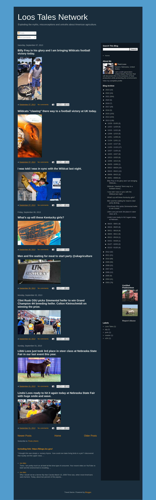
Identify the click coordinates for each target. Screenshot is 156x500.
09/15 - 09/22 (113, 171)
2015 (108, 114)
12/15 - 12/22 (113, 130)
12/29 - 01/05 (113, 123)
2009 (108, 262)
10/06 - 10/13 (113, 161)
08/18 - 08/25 (113, 227)
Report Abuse (129, 321)
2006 (108, 272)
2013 (108, 120)
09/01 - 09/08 (113, 178)
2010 (108, 259)
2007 (108, 269)
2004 (108, 279)
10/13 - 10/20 (113, 157)
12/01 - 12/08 (113, 137)
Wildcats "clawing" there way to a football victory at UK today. (57, 111)
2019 (108, 103)
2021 (108, 96)
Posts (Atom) (33, 441)
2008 (108, 265)
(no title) (23, 463)
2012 (108, 252)
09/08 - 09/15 (113, 174)
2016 (108, 110)
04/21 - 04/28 (113, 241)
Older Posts (90, 435)
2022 (108, 93)
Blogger (88, 492)
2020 (108, 100)
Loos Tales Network (53, 17)
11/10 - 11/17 (113, 144)
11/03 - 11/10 (113, 147)
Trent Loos (121, 64)
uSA (106, 338)
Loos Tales (109, 326)
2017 (108, 107)
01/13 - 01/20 (113, 248)
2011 (108, 255)
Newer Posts (25, 435)
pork (106, 332)
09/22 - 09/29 (113, 168)
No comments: (43, 105)
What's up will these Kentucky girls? (41, 217)
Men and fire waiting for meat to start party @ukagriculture (55, 256)
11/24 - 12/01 (113, 140)
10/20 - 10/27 (113, 154)
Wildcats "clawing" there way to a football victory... (120, 187)
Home (57, 435)
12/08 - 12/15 (113, 134)
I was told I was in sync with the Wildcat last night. (50, 168)
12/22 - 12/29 (113, 127)
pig (106, 329)
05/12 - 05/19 (113, 237)
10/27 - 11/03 (113, 151)
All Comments (24, 37)
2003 (108, 282)
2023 (108, 90)
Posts (21, 33)
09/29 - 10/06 (113, 164)
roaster (107, 335)
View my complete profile (112, 81)
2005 (108, 276)
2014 (108, 117)
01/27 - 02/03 (113, 244)
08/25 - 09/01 (113, 224)
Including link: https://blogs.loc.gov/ (35, 449)
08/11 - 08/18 (113, 231)
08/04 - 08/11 (113, 234)
